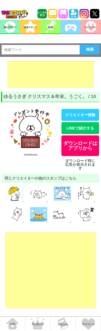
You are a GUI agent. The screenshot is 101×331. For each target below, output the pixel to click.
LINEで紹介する (80, 128)
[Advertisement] (51, 74)
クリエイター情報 (80, 115)
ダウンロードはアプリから (80, 146)
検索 (90, 49)
